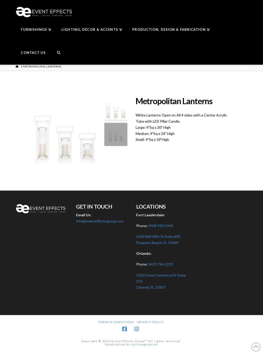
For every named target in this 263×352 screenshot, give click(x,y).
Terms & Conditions (116, 322)
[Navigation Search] (58, 53)
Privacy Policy (150, 322)
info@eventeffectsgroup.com (100, 221)
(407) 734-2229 (160, 264)
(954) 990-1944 (160, 225)
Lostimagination (144, 344)
